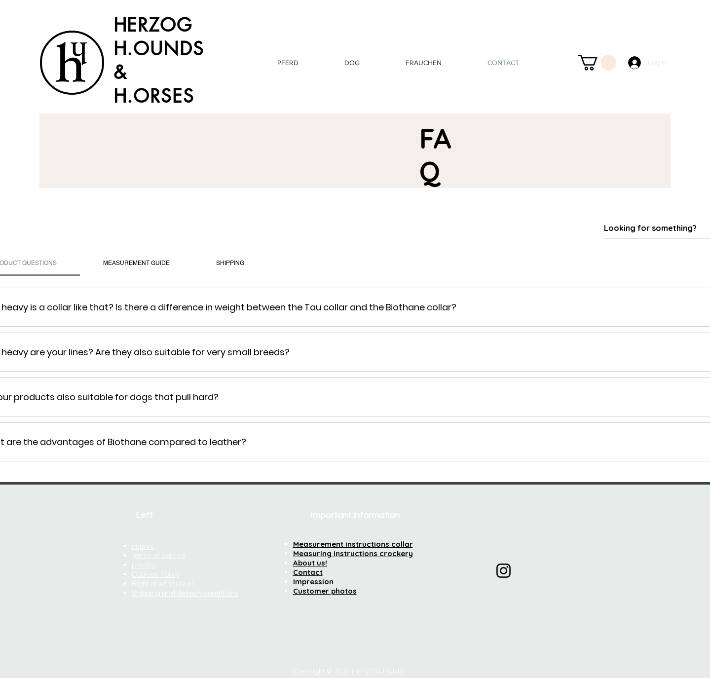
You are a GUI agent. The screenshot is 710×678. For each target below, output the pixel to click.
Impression (313, 581)
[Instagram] (503, 570)
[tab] (136, 263)
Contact (308, 572)
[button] (597, 63)
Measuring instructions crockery (353, 553)
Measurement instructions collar (353, 544)
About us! (310, 562)
